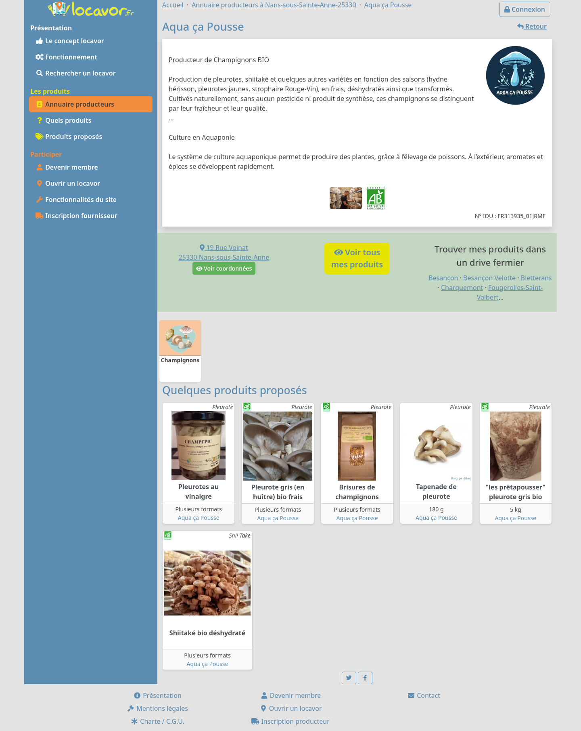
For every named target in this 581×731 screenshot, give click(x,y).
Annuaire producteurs (75, 104)
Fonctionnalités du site (76, 199)
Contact (423, 695)
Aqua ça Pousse (198, 517)
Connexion (524, 9)
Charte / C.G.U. (157, 721)
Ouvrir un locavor (68, 183)
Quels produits (64, 120)
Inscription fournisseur (76, 215)
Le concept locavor (70, 40)
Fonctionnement (66, 57)
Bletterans (536, 277)
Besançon (443, 277)
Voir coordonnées (224, 268)
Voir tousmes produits (357, 258)
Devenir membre (67, 167)
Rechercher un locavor (76, 73)
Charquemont (462, 287)
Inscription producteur (290, 721)
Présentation (157, 695)
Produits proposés (69, 136)
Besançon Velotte (489, 277)
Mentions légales (157, 708)
